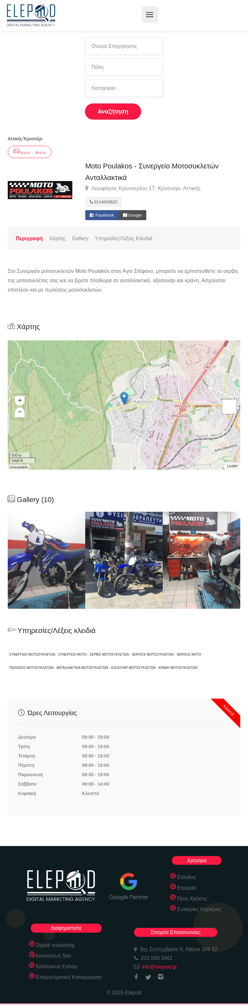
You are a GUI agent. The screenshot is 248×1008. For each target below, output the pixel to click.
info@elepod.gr (159, 967)
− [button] (20, 412)
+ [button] (20, 401)
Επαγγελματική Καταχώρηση (69, 977)
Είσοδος (186, 877)
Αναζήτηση (113, 111)
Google (132, 215)
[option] (124, 560)
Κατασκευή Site (53, 956)
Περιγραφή (29, 238)
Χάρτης (57, 238)
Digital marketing (55, 945)
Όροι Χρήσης (192, 898)
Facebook (102, 215)
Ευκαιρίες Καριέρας (199, 909)
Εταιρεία (186, 888)
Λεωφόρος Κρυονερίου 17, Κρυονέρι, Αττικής (143, 188)
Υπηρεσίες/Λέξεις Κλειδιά (123, 238)
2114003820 (103, 201)
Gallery (80, 238)
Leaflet (232, 466)
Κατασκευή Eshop (56, 966)
